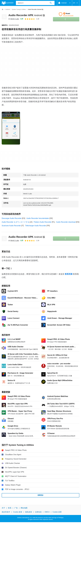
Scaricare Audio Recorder (11, 226)
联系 (9, 508)
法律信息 (38, 512)
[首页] (2, 9)
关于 (3, 508)
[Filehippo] (7, 3)
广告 (16, 508)
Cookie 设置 (57, 512)
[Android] (7, 9)
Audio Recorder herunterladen (37, 218)
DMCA (47, 512)
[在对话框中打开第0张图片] (11, 128)
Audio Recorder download (66, 222)
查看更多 (40, 495)
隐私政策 (28, 512)
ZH (75, 3)
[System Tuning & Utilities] (19, 9)
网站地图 (24, 508)
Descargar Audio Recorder (12, 218)
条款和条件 (6, 512)
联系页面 (68, 274)
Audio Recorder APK (26, 15)
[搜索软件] (51, 3)
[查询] (35, 3)
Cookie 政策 (17, 512)
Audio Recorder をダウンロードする (15, 222)
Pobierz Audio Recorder (42, 222)
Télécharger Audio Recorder (35, 226)
